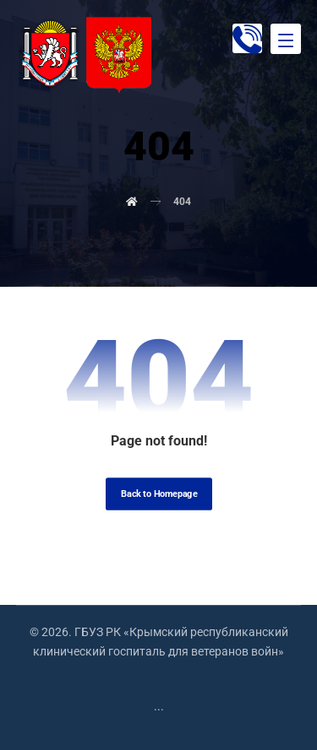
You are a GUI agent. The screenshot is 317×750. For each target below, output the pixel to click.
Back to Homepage (159, 493)
